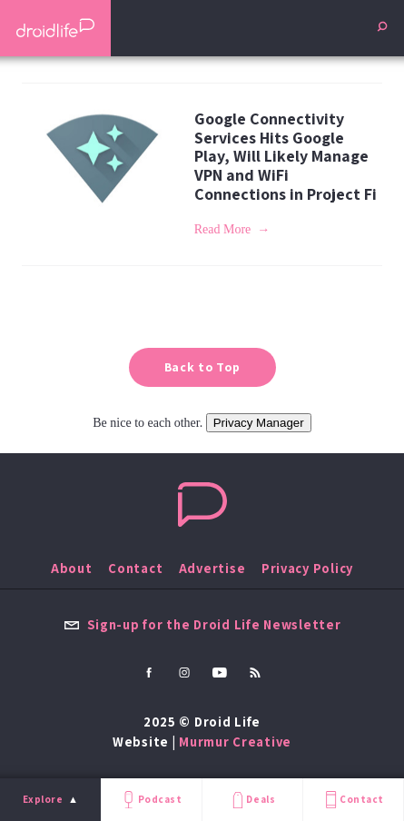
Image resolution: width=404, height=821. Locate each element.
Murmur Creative (235, 741)
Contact (353, 799)
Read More (222, 229)
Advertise (212, 568)
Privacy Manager (258, 423)
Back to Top (202, 367)
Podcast (151, 799)
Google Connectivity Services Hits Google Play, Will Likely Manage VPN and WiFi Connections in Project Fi (285, 156)
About (72, 568)
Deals (252, 799)
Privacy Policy (307, 568)
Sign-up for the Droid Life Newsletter (202, 624)
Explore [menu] (43, 799)
